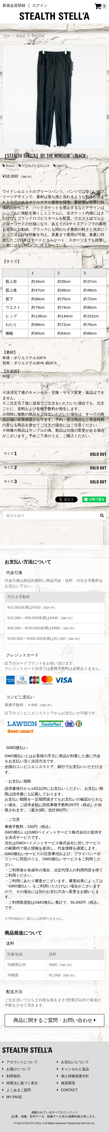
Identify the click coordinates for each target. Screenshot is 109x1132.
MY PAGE (12, 1097)
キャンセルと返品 (73, 1069)
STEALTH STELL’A (33, 165)
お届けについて (16, 1069)
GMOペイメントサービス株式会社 (45, 843)
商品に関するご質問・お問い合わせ (54, 1020)
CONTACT (67, 1090)
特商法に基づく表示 (20, 1083)
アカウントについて (20, 1062)
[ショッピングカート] (100, 6)
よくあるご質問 (16, 1090)
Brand (8, 165)
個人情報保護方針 (73, 1076)
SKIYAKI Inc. (88, 1123)
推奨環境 (66, 1083)
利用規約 (11, 1076)
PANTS (60, 165)
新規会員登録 (14, 5)
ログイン (39, 5)
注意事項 (51, 854)
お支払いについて (73, 1062)
